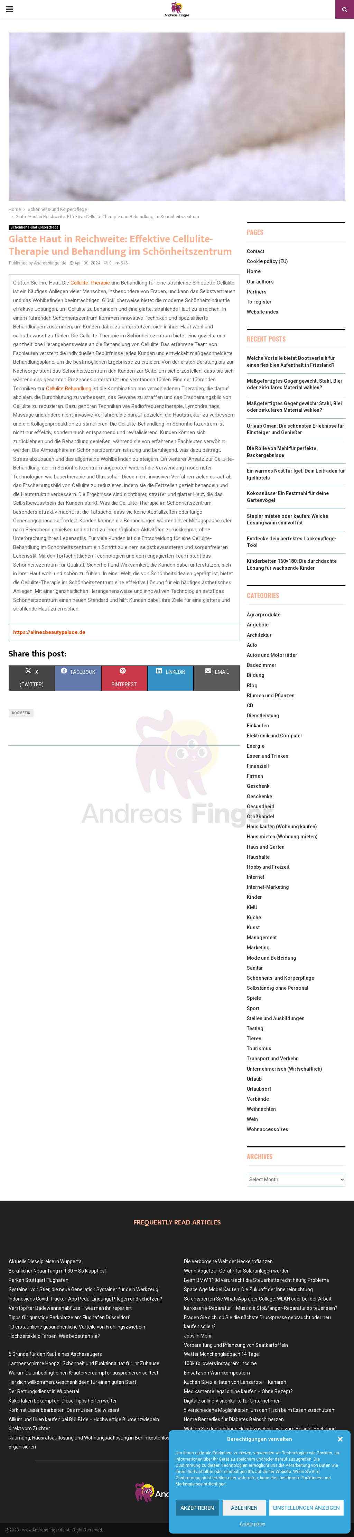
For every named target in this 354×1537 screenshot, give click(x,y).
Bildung (255, 675)
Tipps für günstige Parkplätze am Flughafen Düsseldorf (69, 1317)
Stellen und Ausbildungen (276, 1018)
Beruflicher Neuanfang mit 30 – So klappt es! (57, 1271)
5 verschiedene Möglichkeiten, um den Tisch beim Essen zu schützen (259, 1410)
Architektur (259, 635)
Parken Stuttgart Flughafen (38, 1280)
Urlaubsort (259, 1089)
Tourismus (259, 1048)
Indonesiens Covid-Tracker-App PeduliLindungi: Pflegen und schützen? (85, 1299)
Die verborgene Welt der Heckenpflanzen (228, 1261)
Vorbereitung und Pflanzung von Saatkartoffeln (236, 1345)
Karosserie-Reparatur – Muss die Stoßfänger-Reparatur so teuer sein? (260, 1308)
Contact (255, 251)
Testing (255, 1028)
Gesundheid (260, 806)
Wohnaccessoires (267, 1129)
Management (262, 937)
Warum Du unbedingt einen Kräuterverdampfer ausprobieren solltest (83, 1373)
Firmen (255, 776)
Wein (252, 1119)
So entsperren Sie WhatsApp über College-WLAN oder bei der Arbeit (258, 1299)
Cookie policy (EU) (267, 261)
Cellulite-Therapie (90, 283)
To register (259, 302)
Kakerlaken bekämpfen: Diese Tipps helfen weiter (63, 1401)
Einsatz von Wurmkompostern (217, 1373)
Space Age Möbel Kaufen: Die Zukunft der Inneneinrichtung (248, 1289)
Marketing (258, 947)
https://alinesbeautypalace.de (49, 632)
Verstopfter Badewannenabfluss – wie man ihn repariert (70, 1308)
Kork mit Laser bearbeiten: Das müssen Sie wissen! (64, 1410)
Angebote (258, 624)
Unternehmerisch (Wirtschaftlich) (284, 1069)
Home (254, 271)
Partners (257, 292)
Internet (255, 877)
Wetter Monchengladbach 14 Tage (221, 1354)
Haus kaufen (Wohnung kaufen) (282, 826)
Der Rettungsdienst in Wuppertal (44, 1391)
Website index (262, 312)
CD (250, 705)
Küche (254, 917)
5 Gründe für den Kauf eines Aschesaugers (55, 1354)
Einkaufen (258, 725)
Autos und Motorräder (272, 655)
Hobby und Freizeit (268, 867)
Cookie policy (252, 1523)
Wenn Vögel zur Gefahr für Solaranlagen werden (237, 1271)
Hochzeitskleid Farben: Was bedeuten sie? (54, 1336)
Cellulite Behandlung (68, 388)
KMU (252, 907)
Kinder (254, 897)
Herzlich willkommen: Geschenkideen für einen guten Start (72, 1382)
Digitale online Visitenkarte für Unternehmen (232, 1401)
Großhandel (260, 816)
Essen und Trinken (267, 756)
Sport (253, 1008)
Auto (252, 645)
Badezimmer (262, 665)
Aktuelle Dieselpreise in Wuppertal (46, 1261)
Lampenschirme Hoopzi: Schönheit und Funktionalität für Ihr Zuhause (84, 1363)
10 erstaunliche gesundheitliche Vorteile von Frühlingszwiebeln (77, 1327)
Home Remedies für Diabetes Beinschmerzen (234, 1419)
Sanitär (255, 968)
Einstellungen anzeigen (306, 1508)
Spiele (254, 998)
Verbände (258, 1099)
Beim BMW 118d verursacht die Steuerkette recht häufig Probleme (256, 1280)
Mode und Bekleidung (271, 958)
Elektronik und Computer (274, 735)
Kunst (253, 927)
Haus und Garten (266, 847)
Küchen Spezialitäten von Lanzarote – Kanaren (235, 1382)
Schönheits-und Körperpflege (34, 227)
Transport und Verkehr (272, 1058)
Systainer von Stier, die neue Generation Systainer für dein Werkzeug (83, 1289)
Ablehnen (244, 1508)
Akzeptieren (197, 1508)
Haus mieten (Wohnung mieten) (282, 836)
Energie (255, 746)
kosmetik (21, 713)
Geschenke (259, 796)
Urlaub (254, 1079)
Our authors (260, 282)
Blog (252, 685)
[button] (340, 1439)
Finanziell (258, 766)
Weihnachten (261, 1109)
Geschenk (258, 786)
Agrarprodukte (263, 614)
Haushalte (258, 857)
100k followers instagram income (220, 1363)
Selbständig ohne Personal (277, 988)
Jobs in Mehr (198, 1336)
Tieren (254, 1038)
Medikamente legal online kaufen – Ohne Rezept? (238, 1391)
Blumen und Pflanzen (271, 695)
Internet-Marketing (268, 887)
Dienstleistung (263, 715)
